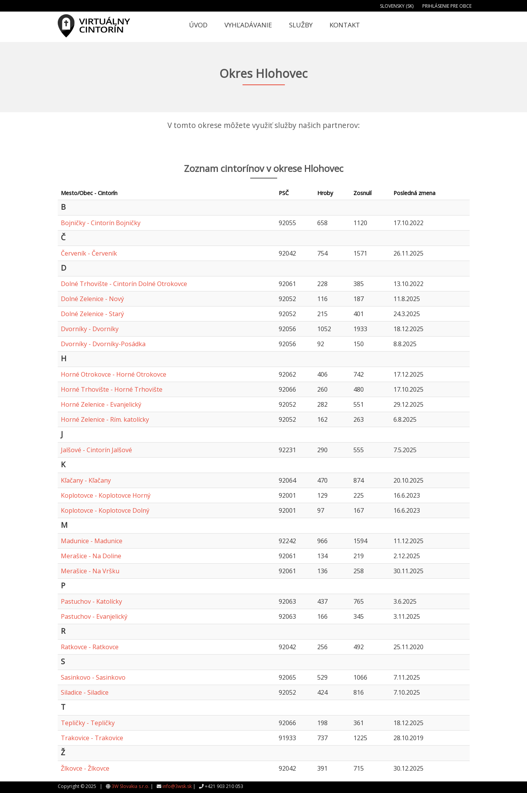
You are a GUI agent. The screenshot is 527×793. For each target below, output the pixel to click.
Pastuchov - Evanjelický (94, 616)
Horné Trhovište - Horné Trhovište (111, 389)
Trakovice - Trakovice (92, 738)
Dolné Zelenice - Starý (92, 314)
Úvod (198, 24)
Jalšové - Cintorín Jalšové (96, 450)
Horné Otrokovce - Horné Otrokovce (113, 374)
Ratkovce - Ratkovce (90, 647)
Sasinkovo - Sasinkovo (93, 677)
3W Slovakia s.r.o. (130, 786)
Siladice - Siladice (85, 692)
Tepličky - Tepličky (88, 723)
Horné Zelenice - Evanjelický (101, 404)
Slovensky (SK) (396, 6)
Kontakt (345, 24)
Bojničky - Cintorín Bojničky (101, 223)
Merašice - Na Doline (91, 556)
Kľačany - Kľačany (86, 480)
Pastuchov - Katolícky (91, 601)
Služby (301, 24)
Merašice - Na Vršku (90, 571)
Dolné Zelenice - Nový (92, 299)
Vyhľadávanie (248, 24)
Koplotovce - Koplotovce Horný (106, 495)
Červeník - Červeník (89, 253)
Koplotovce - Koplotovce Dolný (105, 510)
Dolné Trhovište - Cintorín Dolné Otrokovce (124, 283)
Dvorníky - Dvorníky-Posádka (103, 344)
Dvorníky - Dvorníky (90, 329)
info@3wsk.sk (177, 786)
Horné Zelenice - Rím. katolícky (105, 419)
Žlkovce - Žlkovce (85, 768)
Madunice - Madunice (91, 541)
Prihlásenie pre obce (447, 6)
